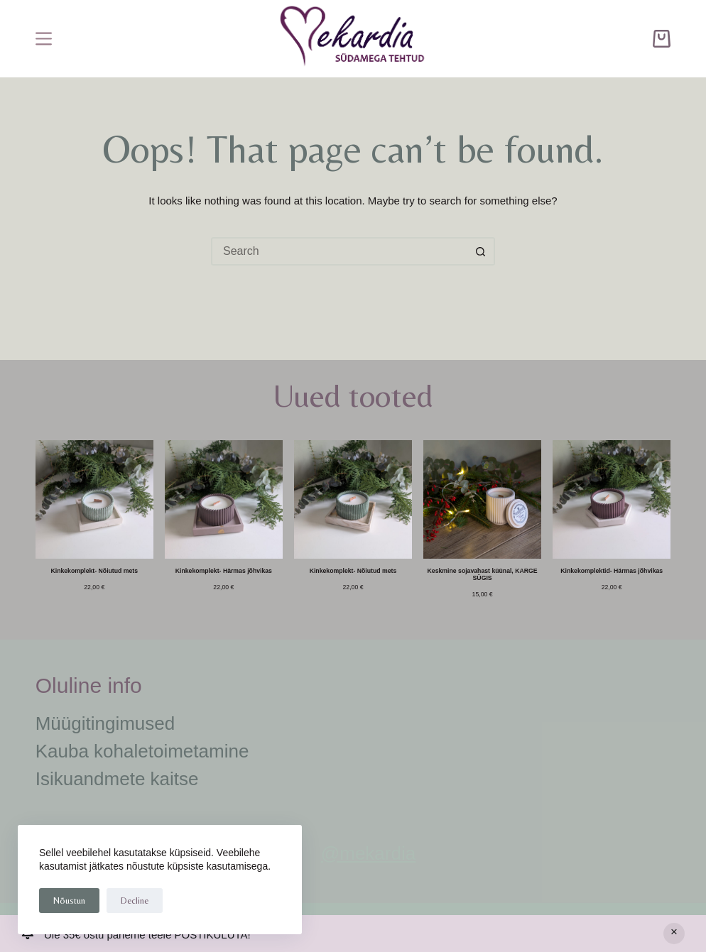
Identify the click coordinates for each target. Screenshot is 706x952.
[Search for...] (339, 251)
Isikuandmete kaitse (117, 778)
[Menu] (44, 39)
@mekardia (368, 853)
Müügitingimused (105, 723)
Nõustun (69, 900)
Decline (134, 900)
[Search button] (481, 251)
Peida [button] (674, 933)
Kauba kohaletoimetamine (142, 751)
